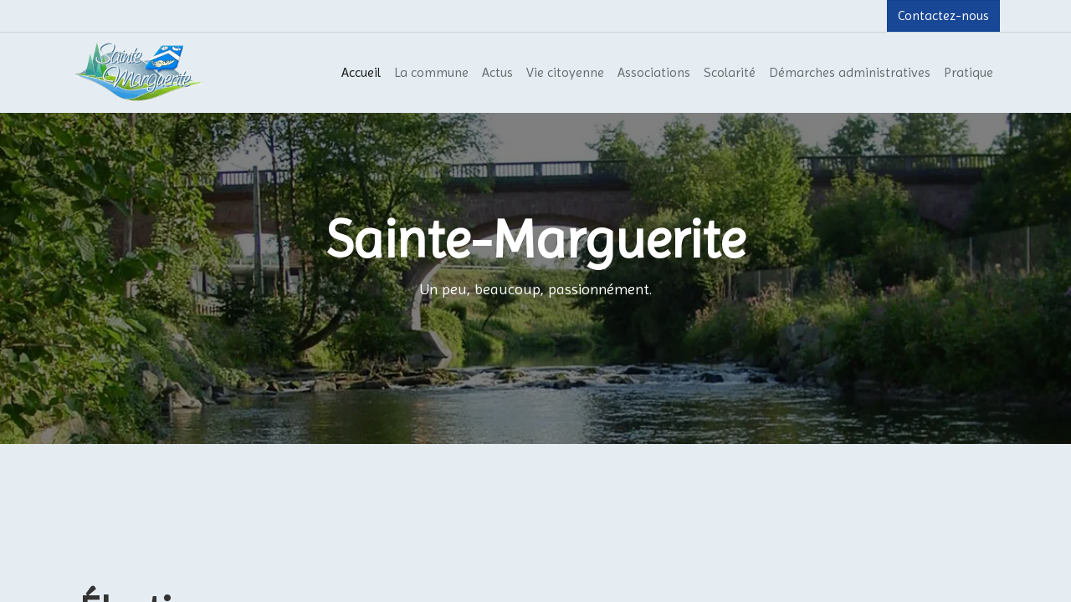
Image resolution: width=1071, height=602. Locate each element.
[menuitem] (361, 72)
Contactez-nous (943, 15)
